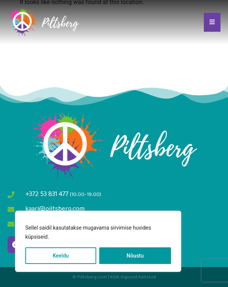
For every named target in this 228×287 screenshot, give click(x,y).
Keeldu (60, 256)
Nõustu (134, 256)
